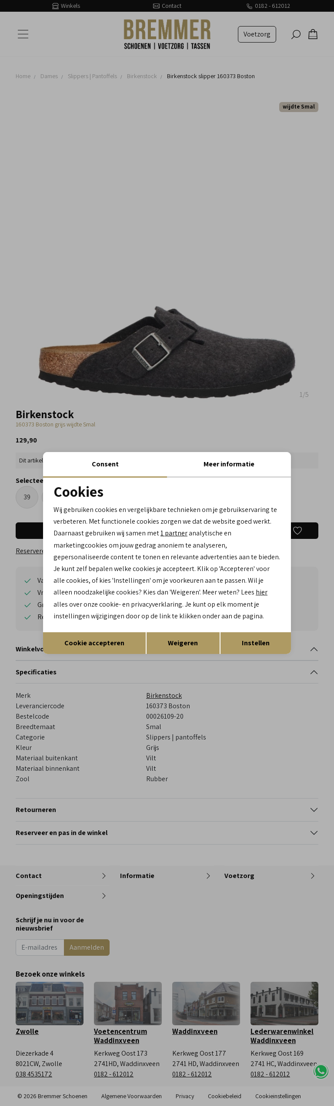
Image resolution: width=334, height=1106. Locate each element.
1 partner (173, 533)
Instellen (256, 642)
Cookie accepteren (94, 642)
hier (261, 592)
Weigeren (183, 642)
